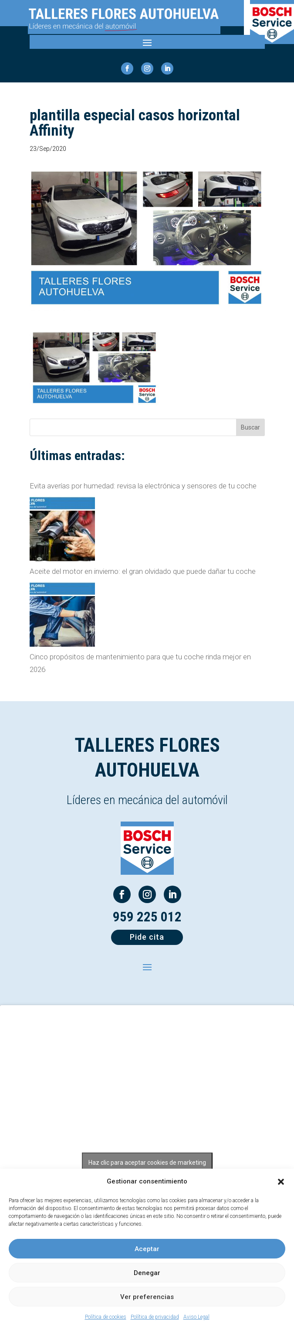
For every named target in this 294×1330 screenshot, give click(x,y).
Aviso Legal (196, 1317)
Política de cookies (105, 1317)
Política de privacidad (155, 1317)
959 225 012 (147, 917)
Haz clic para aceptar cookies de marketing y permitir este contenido (147, 1167)
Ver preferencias (147, 1297)
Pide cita (147, 936)
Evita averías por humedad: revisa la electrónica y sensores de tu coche (143, 485)
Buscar (250, 427)
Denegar (147, 1273)
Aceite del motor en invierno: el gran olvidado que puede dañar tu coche (143, 571)
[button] (281, 1181)
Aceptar (147, 1249)
